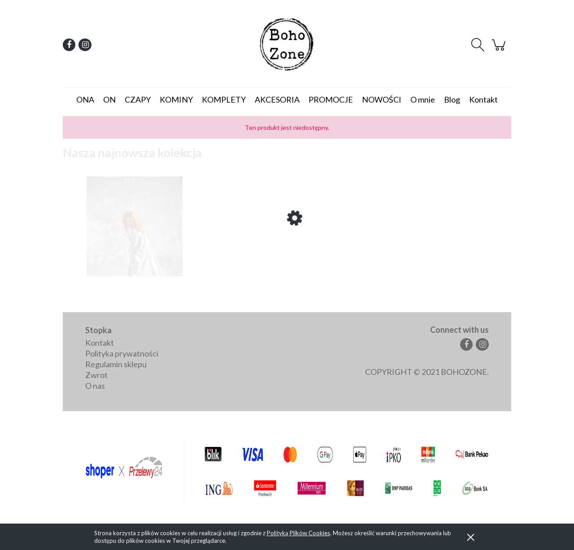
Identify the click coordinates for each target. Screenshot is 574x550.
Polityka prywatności (121, 353)
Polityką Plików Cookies (298, 533)
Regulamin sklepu (116, 364)
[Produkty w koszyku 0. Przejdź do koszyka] (500, 48)
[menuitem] (85, 99)
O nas (95, 386)
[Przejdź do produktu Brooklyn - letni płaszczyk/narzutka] (134, 257)
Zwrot (96, 375)
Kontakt (99, 343)
